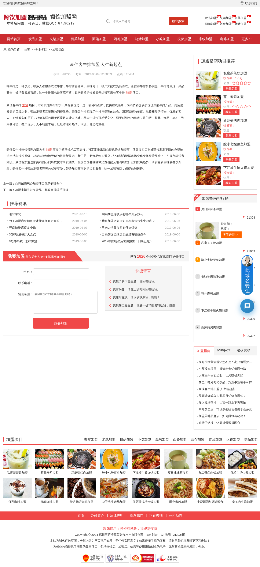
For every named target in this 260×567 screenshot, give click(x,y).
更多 (244, 39)
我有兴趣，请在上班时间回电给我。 (136, 289)
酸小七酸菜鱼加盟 (236, 144)
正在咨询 (156, 515)
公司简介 (97, 515)
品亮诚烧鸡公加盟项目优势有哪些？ (38, 183)
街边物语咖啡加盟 (213, 276)
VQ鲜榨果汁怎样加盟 (22, 241)
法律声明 (117, 515)
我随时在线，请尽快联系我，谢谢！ (136, 297)
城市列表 (152, 534)
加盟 (129, 92)
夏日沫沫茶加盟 (211, 209)
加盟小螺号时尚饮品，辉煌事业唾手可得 (41, 190)
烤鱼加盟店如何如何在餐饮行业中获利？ (127, 221)
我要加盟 (231, 88)
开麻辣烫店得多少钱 (21, 227)
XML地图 (179, 534)
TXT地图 (165, 534)
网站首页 (14, 39)
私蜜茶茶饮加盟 (235, 73)
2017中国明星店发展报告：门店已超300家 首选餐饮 (130, 241)
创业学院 (41, 49)
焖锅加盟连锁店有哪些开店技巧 (121, 214)
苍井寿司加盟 (233, 97)
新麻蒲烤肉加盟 (235, 120)
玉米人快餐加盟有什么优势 (118, 227)
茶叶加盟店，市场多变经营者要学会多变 (225, 409)
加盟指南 (58, 49)
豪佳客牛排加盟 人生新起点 (217, 389)
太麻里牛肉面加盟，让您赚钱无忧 (221, 375)
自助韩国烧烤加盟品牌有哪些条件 (123, 234)
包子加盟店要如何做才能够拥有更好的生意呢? (37, 221)
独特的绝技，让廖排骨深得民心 (219, 422)
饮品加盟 (211, 18)
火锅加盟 (226, 18)
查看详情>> (230, 234)
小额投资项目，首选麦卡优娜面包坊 (222, 368)
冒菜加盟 (240, 18)
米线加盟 (205, 39)
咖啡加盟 (227, 39)
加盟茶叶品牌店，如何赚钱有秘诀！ (222, 416)
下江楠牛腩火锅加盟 (238, 168)
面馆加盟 (211, 24)
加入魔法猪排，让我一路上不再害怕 (222, 402)
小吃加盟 (163, 39)
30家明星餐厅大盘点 (21, 234)
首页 (27, 49)
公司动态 (175, 515)
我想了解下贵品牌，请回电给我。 (135, 281)
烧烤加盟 (240, 24)
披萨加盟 (184, 39)
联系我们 (136, 515)
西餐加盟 (226, 24)
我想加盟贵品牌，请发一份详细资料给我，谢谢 (144, 305)
